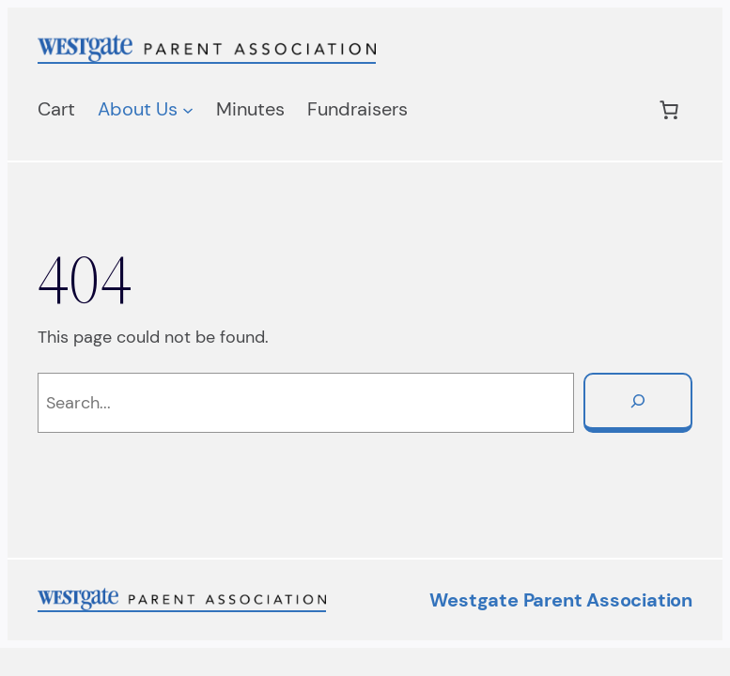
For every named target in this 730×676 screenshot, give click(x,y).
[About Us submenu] (188, 109)
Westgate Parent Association (560, 600)
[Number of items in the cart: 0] (668, 109)
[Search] (637, 403)
